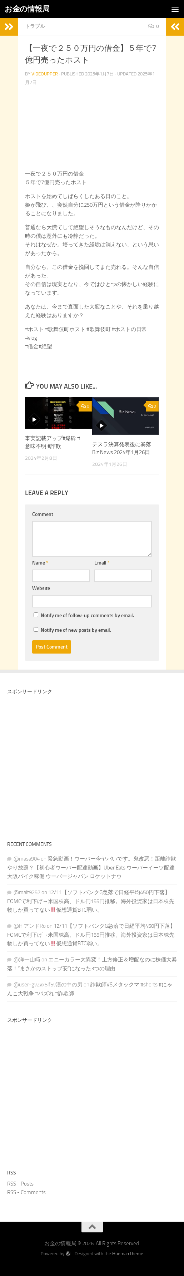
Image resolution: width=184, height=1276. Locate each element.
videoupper (44, 74)
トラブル (35, 26)
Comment (42, 514)
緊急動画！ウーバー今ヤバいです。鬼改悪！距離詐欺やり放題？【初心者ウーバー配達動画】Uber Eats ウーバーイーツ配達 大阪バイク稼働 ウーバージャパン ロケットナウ (91, 868)
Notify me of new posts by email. (76, 630)
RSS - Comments (26, 1192)
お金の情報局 (27, 8)
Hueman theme (127, 1253)
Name (40, 563)
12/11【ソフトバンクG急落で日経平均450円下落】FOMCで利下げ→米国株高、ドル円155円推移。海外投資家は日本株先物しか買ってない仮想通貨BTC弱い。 (90, 901)
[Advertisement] (92, 765)
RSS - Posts (20, 1184)
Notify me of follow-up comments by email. (87, 615)
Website (41, 588)
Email (102, 563)
